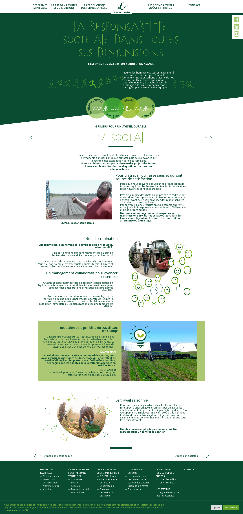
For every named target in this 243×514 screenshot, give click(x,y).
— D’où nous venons (50, 476)
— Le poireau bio (105, 485)
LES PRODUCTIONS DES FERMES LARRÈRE (94, 6)
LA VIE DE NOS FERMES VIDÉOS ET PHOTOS (160, 6)
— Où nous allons (49, 482)
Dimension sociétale (187, 456)
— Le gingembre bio (135, 476)
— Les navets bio (105, 492)
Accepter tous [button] (231, 508)
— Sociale (73, 482)
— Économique (76, 492)
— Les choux (103, 495)
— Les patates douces (136, 479)
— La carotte (103, 482)
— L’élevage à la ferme (136, 485)
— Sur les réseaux (165, 482)
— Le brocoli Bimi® (135, 469)
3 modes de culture (107, 479)
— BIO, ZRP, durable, (107, 476)
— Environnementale (79, 489)
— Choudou (103, 489)
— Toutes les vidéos (166, 479)
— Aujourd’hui (47, 479)
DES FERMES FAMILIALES (40, 6)
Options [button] (216, 508)
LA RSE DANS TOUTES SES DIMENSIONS (64, 6)
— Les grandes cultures (137, 482)
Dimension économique (58, 456)
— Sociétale (74, 485)
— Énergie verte (133, 489)
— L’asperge (131, 472)
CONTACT (194, 5)
